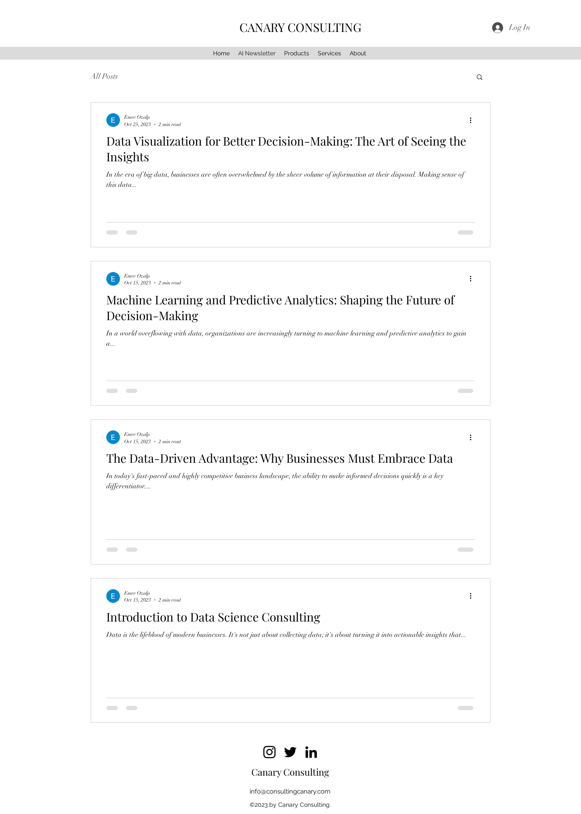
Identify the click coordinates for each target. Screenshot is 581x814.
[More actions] (473, 120)
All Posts (104, 76)
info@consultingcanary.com (290, 791)
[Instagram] (269, 752)
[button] (480, 77)
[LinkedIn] (311, 752)
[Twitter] (290, 752)
